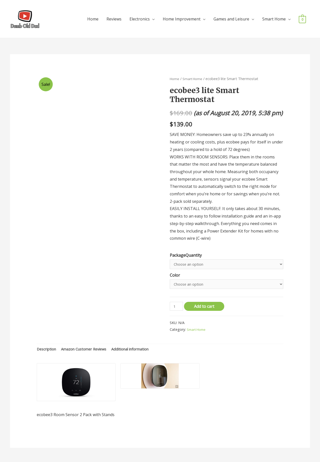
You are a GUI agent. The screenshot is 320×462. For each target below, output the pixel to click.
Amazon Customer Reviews (89, 346)
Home (92, 16)
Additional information (140, 346)
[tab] (47, 347)
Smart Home (274, 16)
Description (47, 346)
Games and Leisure (231, 16)
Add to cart (206, 303)
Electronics (140, 16)
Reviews (114, 16)
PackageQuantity (186, 250)
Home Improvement (181, 16)
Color (175, 271)
